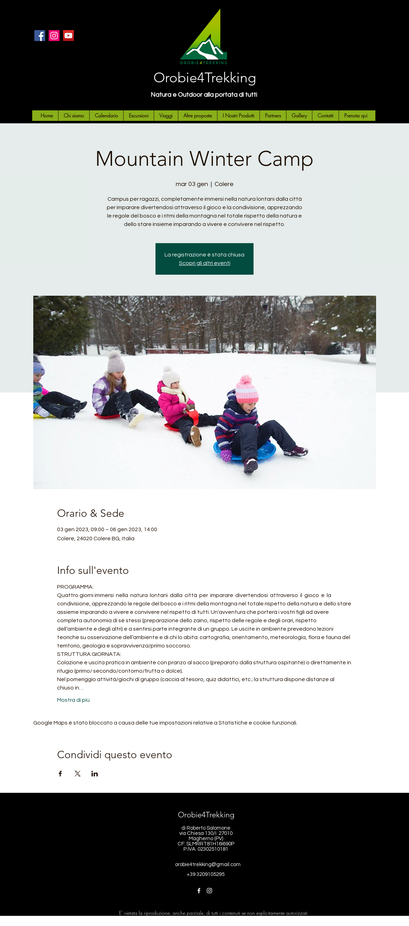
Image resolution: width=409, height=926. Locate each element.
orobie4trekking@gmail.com (208, 864)
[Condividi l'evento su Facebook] (60, 773)
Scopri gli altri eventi (204, 263)
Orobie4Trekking (204, 77)
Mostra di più (73, 700)
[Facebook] (39, 35)
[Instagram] (54, 35)
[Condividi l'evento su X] (77, 773)
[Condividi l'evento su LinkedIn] (94, 773)
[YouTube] (68, 35)
